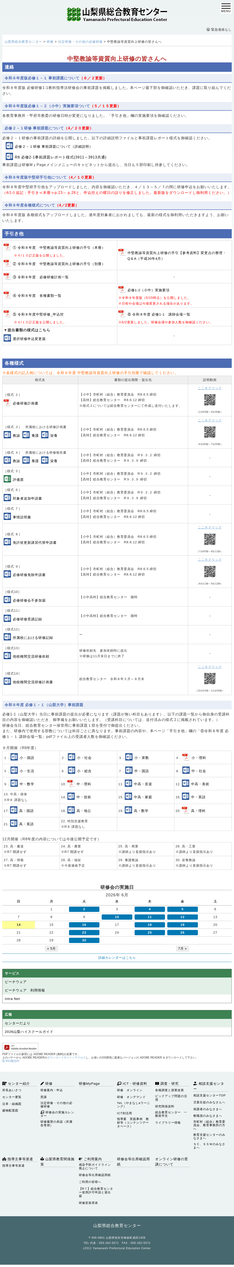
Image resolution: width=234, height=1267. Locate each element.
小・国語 (27, 758)
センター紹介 (16, 1083)
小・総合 (84, 771)
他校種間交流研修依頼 (31, 656)
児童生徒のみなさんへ (209, 1102)
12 (183, 917)
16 (84, 925)
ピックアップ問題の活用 (171, 1097)
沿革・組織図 (11, 1104)
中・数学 (27, 784)
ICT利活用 (124, 1113)
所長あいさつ (11, 1090)
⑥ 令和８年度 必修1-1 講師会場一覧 (159, 314)
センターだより (17, 1023)
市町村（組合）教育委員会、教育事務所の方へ (209, 1125)
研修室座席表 (88, 1203)
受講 (43, 1097)
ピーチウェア (16, 982)
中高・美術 (200, 784)
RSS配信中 (11, 1061)
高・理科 (198, 811)
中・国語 (141, 771)
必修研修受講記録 (27, 619)
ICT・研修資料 (132, 1083)
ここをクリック (210, 388)
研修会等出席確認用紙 (95, 1175)
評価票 (18, 480)
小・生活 (27, 771)
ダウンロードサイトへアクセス (66, 1057)
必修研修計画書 (25, 403)
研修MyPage (89, 1083)
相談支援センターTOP (209, 1095)
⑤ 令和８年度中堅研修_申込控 (38, 314)
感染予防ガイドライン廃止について (95, 1166)
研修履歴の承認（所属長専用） (56, 1123)
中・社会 (198, 771)
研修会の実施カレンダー (57, 1114)
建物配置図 (10, 1110)
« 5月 (51, 948)
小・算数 (141, 758)
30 (84, 940)
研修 (46, 1083)
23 (84, 932)
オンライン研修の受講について (171, 1161)
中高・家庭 (143, 797)
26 (183, 932)
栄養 (54, 435)
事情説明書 (22, 517)
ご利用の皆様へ (90, 1182)
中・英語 (198, 797)
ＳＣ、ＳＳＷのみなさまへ (209, 1145)
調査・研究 (167, 1083)
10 (117, 917)
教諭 (16, 435)
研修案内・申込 (51, 1090)
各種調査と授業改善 (169, 1090)
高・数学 (141, 811)
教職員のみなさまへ (207, 1115)
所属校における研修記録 (33, 638)
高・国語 (26, 811)
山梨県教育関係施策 (57, 1161)
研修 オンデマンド (131, 1097)
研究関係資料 (164, 1106)
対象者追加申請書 (27, 498)
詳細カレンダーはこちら (117, 957)
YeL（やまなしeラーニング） (133, 1104)
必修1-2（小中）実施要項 (149, 290)
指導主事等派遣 (17, 1159)
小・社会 (84, 758)
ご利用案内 (90, 1159)
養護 (35, 435)
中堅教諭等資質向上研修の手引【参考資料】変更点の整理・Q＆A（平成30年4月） (177, 255)
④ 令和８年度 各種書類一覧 (37, 295)
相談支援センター (208, 1086)
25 (150, 932)
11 (150, 917)
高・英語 (26, 824)
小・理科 (198, 758)
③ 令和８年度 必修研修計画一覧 (41, 277)
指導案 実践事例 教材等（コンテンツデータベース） (133, 1122)
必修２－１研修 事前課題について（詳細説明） (54, 146)
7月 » (182, 948)
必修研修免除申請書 (29, 575)
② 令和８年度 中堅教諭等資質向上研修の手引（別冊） (59, 264)
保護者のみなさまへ (207, 1109)
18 (150, 925)
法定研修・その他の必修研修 (56, 1104)
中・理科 (84, 784)
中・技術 (84, 797)
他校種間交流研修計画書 (33, 682)
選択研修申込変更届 (29, 339)
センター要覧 (11, 1097)
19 (183, 925)
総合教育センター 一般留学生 (171, 1114)
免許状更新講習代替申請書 (35, 542)
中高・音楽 (143, 784)
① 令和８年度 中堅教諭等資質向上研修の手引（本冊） (59, 247)
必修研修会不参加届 (29, 600)
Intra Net (12, 999)
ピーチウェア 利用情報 (25, 990)
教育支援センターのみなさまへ (209, 1136)
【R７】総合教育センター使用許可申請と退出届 (96, 1192)
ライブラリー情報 (168, 1122)
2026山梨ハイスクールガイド (29, 1032)
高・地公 (84, 811)
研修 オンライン (130, 1090)
